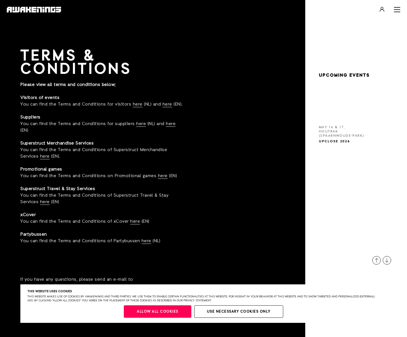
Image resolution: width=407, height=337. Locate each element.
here (137, 104)
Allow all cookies (157, 312)
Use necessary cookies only (238, 312)
